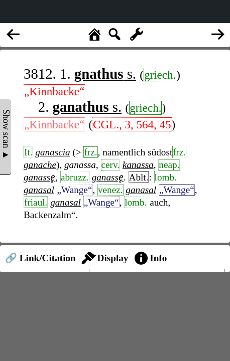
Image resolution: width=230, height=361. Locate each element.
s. (105, 74)
